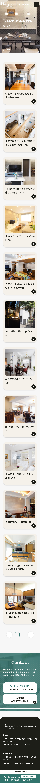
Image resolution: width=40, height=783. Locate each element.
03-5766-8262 (12, 763)
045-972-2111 (22, 686)
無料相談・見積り (28, 776)
